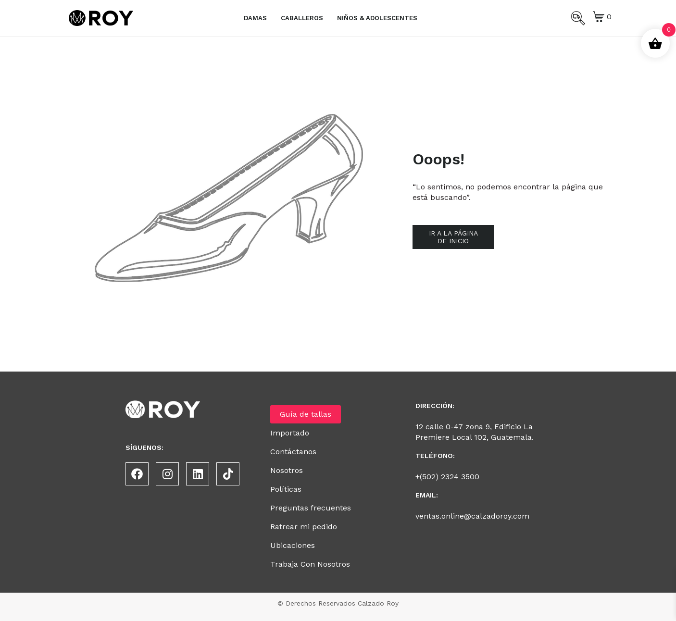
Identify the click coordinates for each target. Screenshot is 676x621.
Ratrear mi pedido (303, 526)
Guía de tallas (305, 414)
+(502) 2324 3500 (447, 476)
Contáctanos (293, 451)
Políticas (285, 489)
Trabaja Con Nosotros (310, 564)
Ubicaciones (292, 545)
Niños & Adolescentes (377, 18)
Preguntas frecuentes (310, 507)
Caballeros (302, 18)
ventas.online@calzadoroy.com (472, 516)
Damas (255, 18)
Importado (289, 432)
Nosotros (286, 470)
